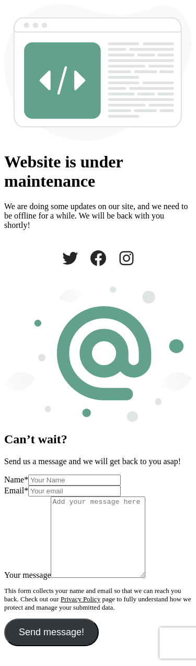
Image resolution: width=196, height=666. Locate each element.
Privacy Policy (80, 615)
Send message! (51, 648)
